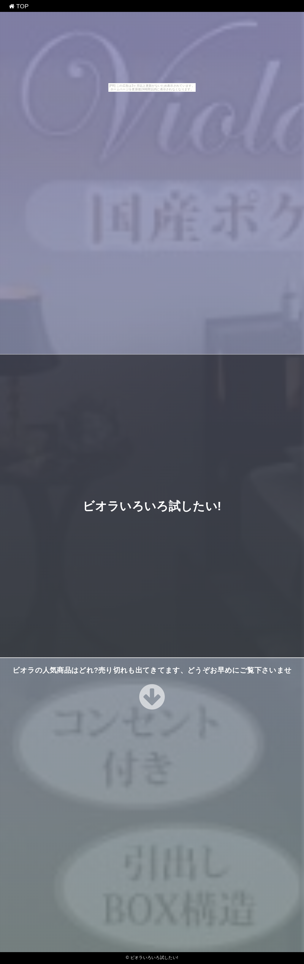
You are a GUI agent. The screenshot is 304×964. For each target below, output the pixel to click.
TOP (19, 6)
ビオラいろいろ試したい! (152, 506)
